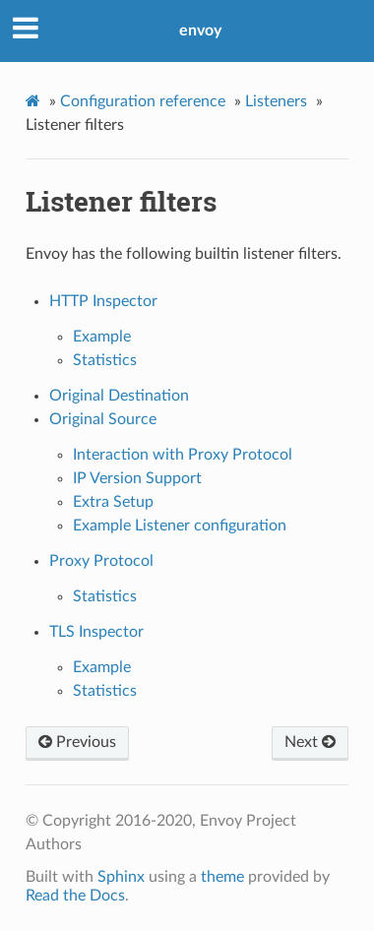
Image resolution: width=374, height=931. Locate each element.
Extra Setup (113, 502)
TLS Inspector (96, 632)
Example (102, 336)
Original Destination (119, 395)
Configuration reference (142, 101)
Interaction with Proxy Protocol (182, 455)
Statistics (105, 360)
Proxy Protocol (101, 561)
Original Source (102, 419)
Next (310, 742)
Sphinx (121, 877)
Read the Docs (75, 895)
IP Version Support (137, 478)
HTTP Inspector (103, 301)
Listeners (276, 101)
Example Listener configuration (179, 525)
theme (222, 877)
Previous (77, 742)
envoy (200, 30)
